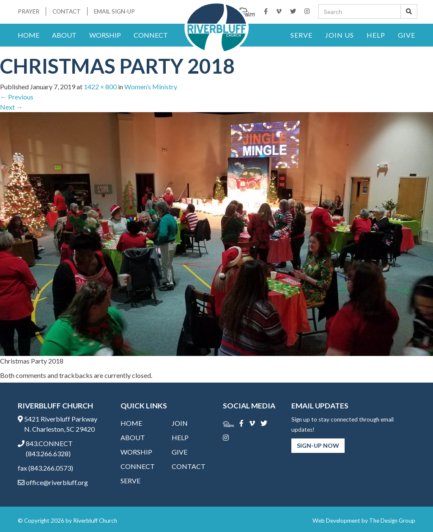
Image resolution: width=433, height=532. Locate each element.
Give (406, 35)
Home (28, 35)
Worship (105, 35)
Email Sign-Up (114, 11)
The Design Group (392, 520)
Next (11, 107)
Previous (16, 97)
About (64, 35)
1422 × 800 (100, 87)
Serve (301, 35)
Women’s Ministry (150, 87)
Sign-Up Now (318, 445)
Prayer (28, 11)
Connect (151, 35)
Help (376, 35)
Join (180, 423)
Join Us (339, 35)
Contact (66, 11)
